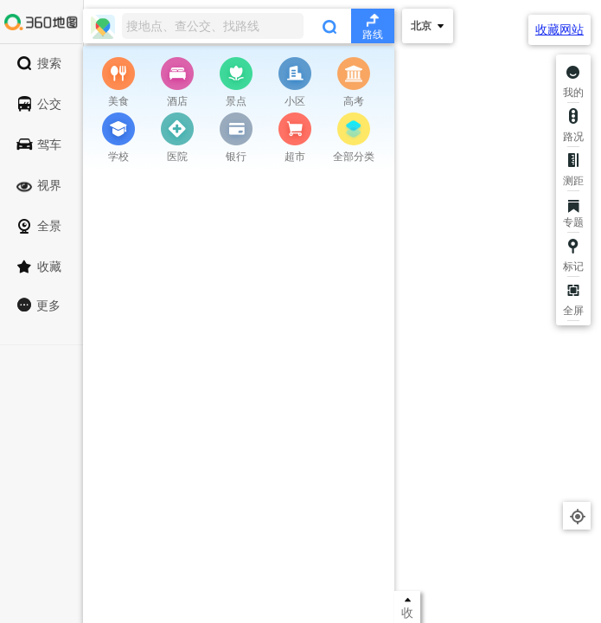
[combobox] (238, 26)
